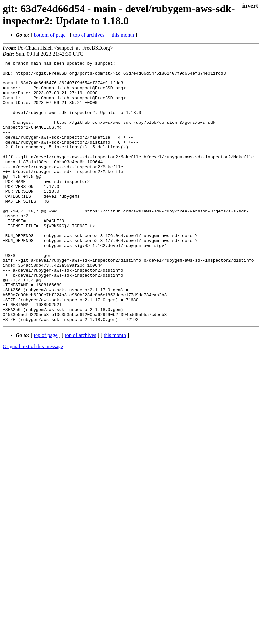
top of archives (88, 35)
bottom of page (50, 35)
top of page (46, 387)
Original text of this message (33, 398)
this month (123, 35)
